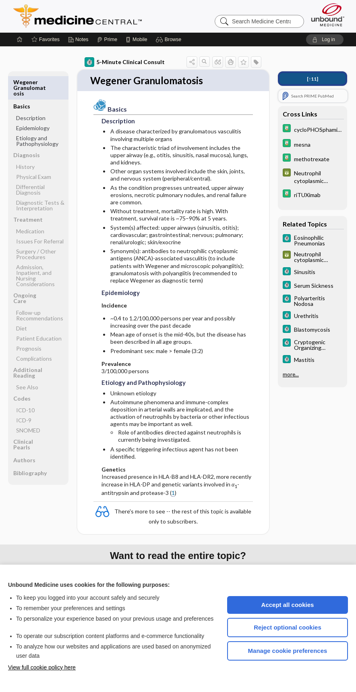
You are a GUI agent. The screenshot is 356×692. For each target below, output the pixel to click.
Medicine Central (113, 16)
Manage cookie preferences (287, 650)
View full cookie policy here (42, 667)
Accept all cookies (287, 604)
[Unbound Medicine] (328, 14)
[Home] (20, 39)
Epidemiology (33, 103)
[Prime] (107, 39)
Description (31, 93)
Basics (21, 82)
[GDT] (312, 176)
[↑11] (312, 79)
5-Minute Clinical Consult (125, 62)
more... (291, 374)
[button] (170, 39)
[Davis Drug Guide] (312, 129)
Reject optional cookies (287, 627)
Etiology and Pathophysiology (37, 116)
